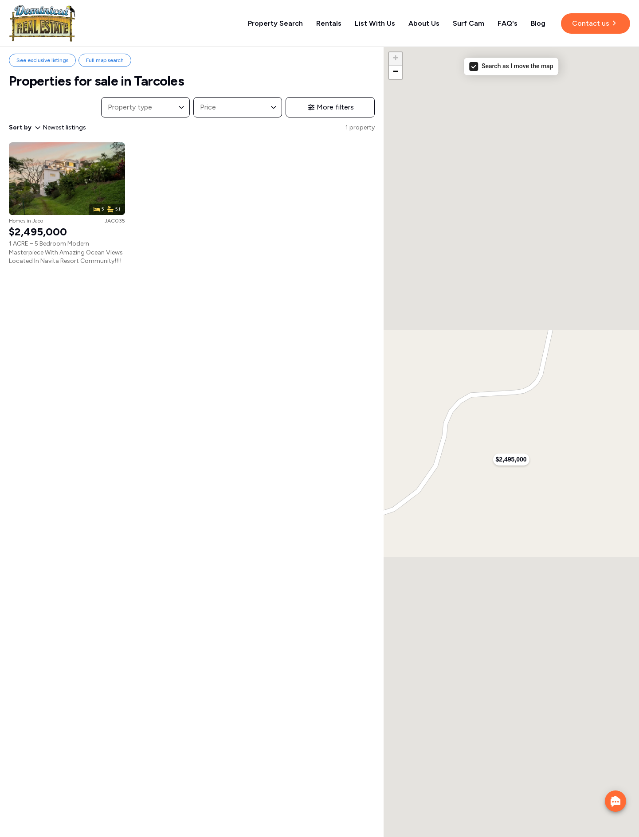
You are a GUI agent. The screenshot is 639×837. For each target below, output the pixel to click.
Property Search (275, 23)
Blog (538, 23)
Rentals (328, 23)
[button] (511, 459)
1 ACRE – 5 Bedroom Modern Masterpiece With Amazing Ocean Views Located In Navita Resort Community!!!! (66, 252)
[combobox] (137, 107)
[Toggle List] (181, 107)
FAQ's (507, 23)
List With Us (375, 23)
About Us (423, 23)
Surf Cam (468, 23)
